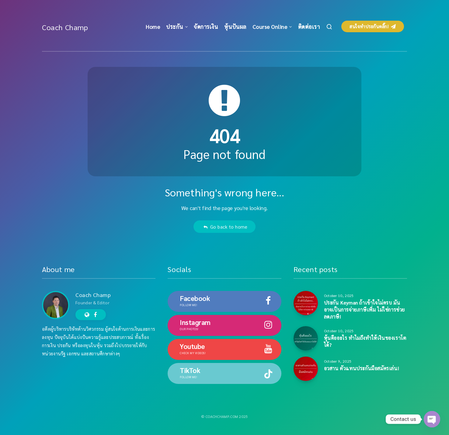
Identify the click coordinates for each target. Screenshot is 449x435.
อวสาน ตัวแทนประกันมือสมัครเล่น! (361, 368)
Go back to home (225, 227)
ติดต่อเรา (309, 26)
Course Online (269, 26)
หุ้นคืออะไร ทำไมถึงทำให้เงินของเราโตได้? (365, 341)
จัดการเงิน (206, 26)
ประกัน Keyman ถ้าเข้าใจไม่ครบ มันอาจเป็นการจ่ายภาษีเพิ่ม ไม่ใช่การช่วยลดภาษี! (364, 309)
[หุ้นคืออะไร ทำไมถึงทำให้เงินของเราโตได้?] (306, 338)
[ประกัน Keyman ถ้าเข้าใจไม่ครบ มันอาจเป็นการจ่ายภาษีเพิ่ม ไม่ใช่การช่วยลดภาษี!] (306, 303)
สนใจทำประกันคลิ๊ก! (373, 26)
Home (153, 26)
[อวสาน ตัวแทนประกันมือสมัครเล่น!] (306, 369)
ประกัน (174, 26)
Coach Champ (65, 27)
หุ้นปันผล (235, 26)
